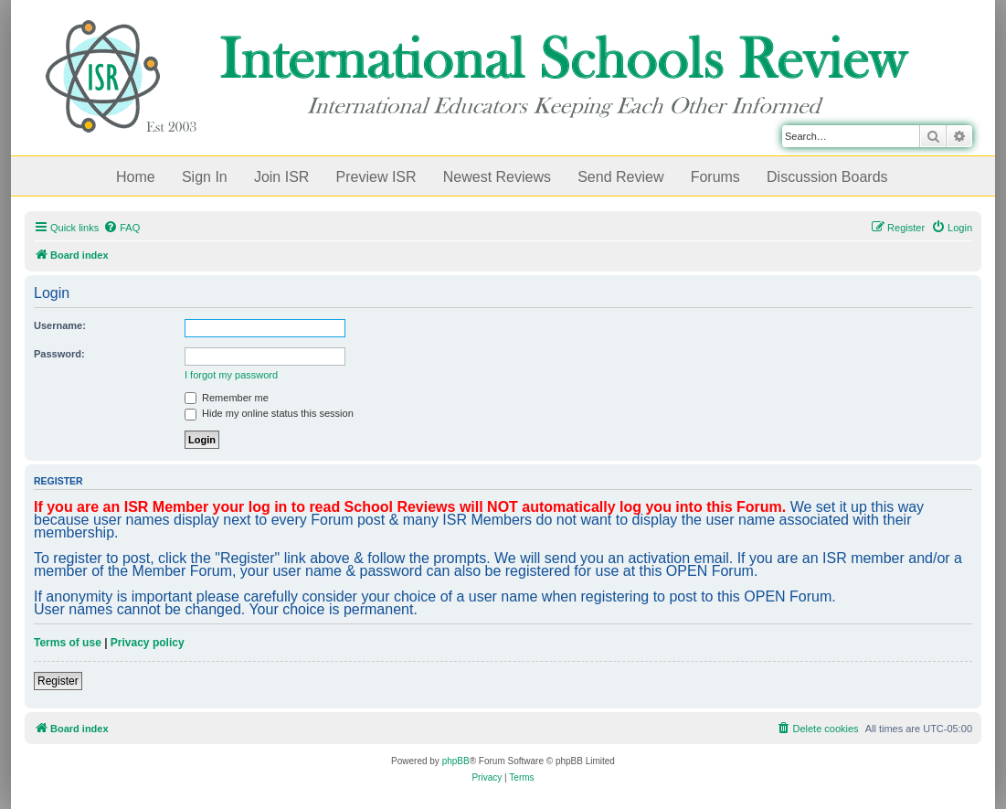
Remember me (227, 397)
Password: (59, 353)
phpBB (456, 761)
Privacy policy (148, 642)
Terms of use (67, 642)
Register (58, 681)
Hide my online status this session (269, 413)
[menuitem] (121, 228)
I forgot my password (231, 374)
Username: (60, 325)
